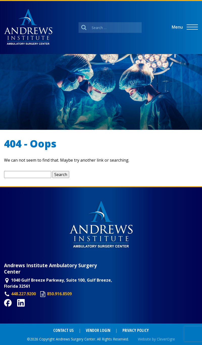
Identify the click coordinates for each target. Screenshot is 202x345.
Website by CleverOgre (156, 339)
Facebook (13, 309)
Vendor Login (98, 330)
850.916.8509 (59, 294)
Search (60, 174)
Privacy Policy (135, 330)
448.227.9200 (23, 294)
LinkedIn (26, 309)
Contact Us (63, 330)
